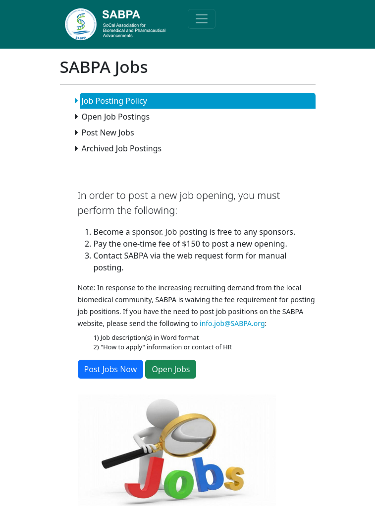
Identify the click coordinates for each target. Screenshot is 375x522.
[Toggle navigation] (201, 19)
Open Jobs (171, 369)
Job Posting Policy (113, 101)
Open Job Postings (115, 117)
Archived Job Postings (121, 148)
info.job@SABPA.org (232, 323)
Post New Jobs (107, 132)
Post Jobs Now (110, 369)
